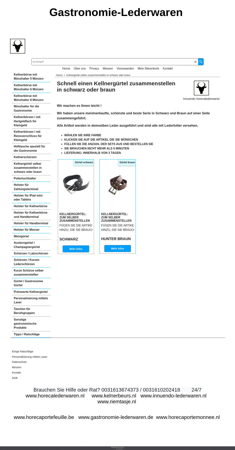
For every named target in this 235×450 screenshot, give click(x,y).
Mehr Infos (75, 248)
